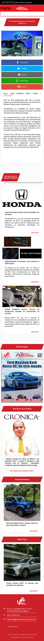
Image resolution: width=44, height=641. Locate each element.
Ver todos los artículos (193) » (22, 471)
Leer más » (35, 233)
